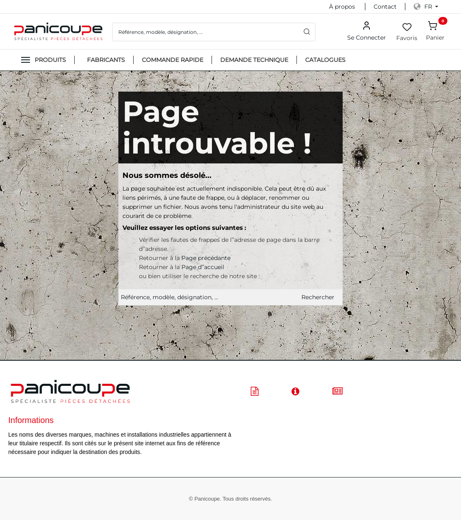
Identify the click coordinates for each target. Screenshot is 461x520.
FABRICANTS (106, 60)
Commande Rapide (172, 60)
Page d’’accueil (202, 267)
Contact (385, 6)
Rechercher (317, 297)
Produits (50, 60)
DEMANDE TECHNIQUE (254, 60)
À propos (342, 6)
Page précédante (205, 258)
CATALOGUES (325, 60)
